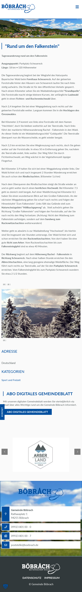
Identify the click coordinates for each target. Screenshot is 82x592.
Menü (77, 7)
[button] (5, 586)
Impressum (52, 577)
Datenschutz (31, 577)
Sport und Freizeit (11, 380)
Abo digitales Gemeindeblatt (27, 411)
